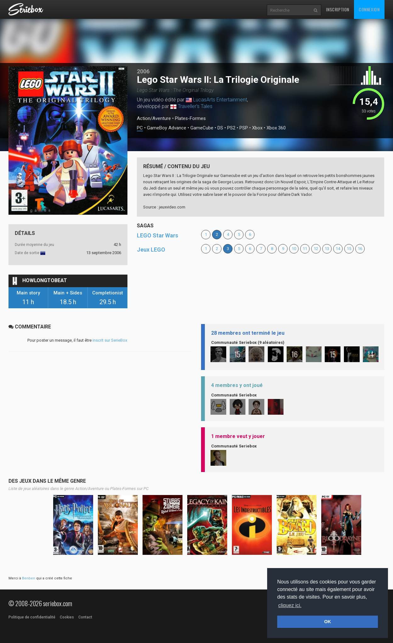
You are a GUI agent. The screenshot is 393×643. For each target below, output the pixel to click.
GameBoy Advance (166, 128)
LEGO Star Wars (157, 235)
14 (338, 248)
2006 (143, 71)
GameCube (201, 128)
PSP (243, 128)
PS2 (231, 128)
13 (327, 248)
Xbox (257, 128)
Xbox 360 (276, 128)
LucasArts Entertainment (220, 100)
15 (349, 248)
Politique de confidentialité (31, 617)
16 (360, 248)
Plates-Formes (190, 118)
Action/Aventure (154, 118)
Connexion (369, 9)
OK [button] (327, 621)
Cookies (67, 617)
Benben (28, 578)
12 (316, 248)
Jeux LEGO (151, 249)
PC (140, 128)
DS (220, 128)
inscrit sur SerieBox (110, 340)
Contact (85, 617)
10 (294, 248)
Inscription (337, 9)
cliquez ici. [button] (289, 605)
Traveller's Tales (195, 106)
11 (305, 248)
